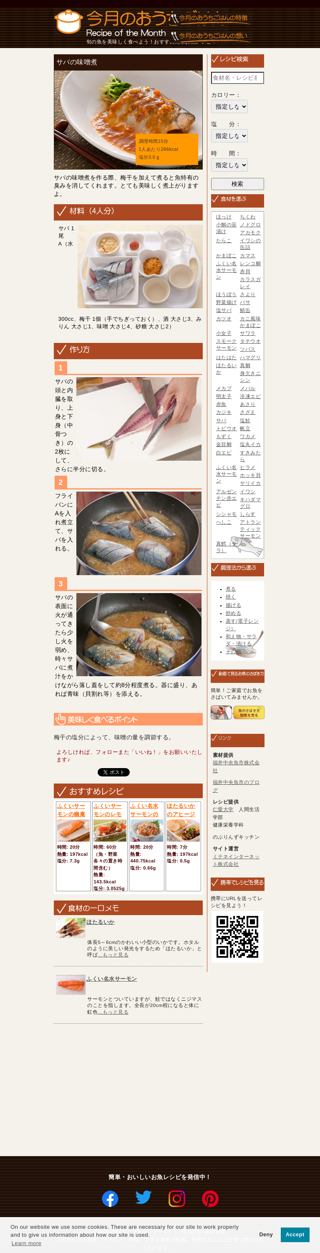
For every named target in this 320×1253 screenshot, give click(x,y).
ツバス (248, 349)
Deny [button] (266, 1235)
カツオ (224, 318)
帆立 (245, 428)
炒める (234, 613)
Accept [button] (295, 1235)
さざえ (248, 412)
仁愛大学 (223, 809)
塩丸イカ (250, 444)
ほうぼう (226, 294)
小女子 (224, 333)
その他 (234, 651)
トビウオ (226, 428)
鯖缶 (245, 310)
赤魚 (221, 404)
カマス (248, 255)
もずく (224, 436)
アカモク (250, 232)
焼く (231, 596)
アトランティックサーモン (250, 529)
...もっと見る (113, 954)
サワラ (248, 333)
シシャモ (226, 514)
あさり (248, 404)
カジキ (224, 412)
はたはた (226, 357)
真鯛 (245, 365)
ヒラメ (248, 467)
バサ (245, 302)
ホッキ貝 (250, 475)
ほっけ (224, 216)
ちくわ (248, 216)
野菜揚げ (226, 302)
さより (248, 294)
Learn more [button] (26, 1243)
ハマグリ (250, 357)
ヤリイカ (250, 483)
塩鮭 (245, 420)
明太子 (224, 396)
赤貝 (245, 271)
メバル (248, 388)
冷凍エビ (250, 396)
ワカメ (248, 436)
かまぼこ (226, 255)
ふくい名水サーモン (111, 979)
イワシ (248, 491)
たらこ (224, 240)
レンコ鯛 (250, 263)
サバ (221, 420)
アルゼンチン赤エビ (226, 498)
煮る (231, 588)
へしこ (224, 522)
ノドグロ (250, 224)
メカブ (224, 388)
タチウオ (250, 341)
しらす (248, 514)
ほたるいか (100, 922)
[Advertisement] (187, 1090)
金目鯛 (224, 444)
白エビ (224, 452)
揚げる (234, 605)
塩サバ (224, 310)
